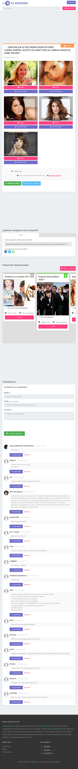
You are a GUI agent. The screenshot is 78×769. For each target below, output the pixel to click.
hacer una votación (47, 726)
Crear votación (69, 8)
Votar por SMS (21, 91)
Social (21, 235)
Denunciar (27, 455)
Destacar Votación (31, 183)
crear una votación (53, 729)
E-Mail (11, 401)
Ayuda (4, 749)
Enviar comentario (14, 433)
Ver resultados (12, 183)
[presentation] (19, 426)
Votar (21, 87)
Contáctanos (6, 746)
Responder (16, 455)
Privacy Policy (7, 752)
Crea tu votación (68, 268)
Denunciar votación (54, 175)
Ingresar (71, 2)
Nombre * (7, 393)
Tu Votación (6, 726)
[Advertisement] (39, 26)
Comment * (8, 410)
